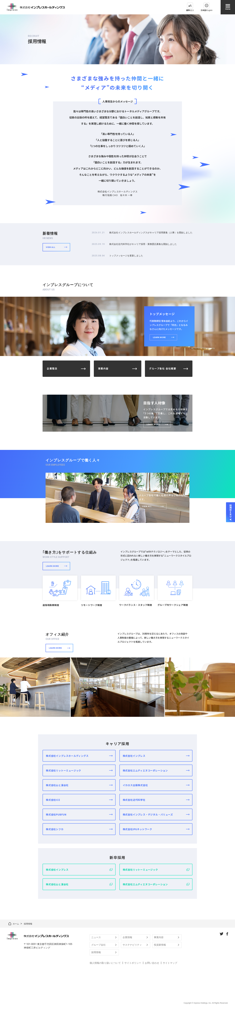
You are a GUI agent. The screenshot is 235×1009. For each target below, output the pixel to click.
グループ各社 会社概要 (162, 368)
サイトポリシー (132, 963)
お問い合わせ (152, 963)
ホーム (16, 924)
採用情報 (96, 952)
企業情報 (127, 937)
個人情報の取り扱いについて (105, 963)
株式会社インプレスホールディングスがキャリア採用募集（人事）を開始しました (150, 232)
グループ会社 (98, 945)
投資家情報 (160, 945)
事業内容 (103, 368)
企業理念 (52, 368)
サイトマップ (170, 963)
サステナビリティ (132, 945)
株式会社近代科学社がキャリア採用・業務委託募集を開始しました (143, 244)
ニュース (96, 937)
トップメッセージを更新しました (126, 255)
